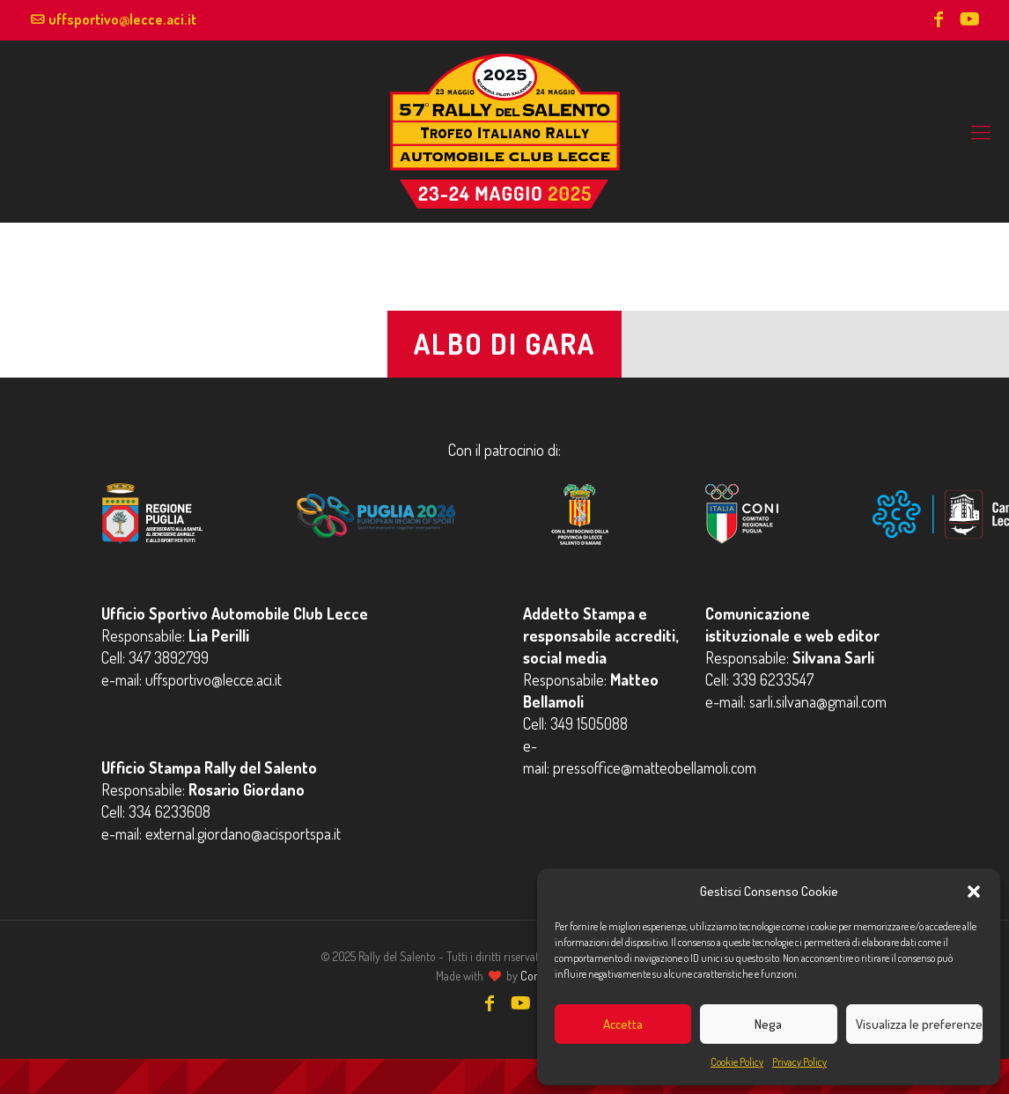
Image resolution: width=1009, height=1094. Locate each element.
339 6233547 (773, 679)
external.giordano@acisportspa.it (243, 833)
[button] (974, 891)
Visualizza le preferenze (919, 1024)
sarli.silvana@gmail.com (818, 701)
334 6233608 (169, 811)
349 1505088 (589, 723)
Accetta (623, 1024)
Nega (768, 1024)
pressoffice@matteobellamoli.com (654, 767)
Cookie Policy (737, 1061)
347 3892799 (169, 657)
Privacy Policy (799, 1061)
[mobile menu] (981, 131)
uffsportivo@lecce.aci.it (122, 19)
